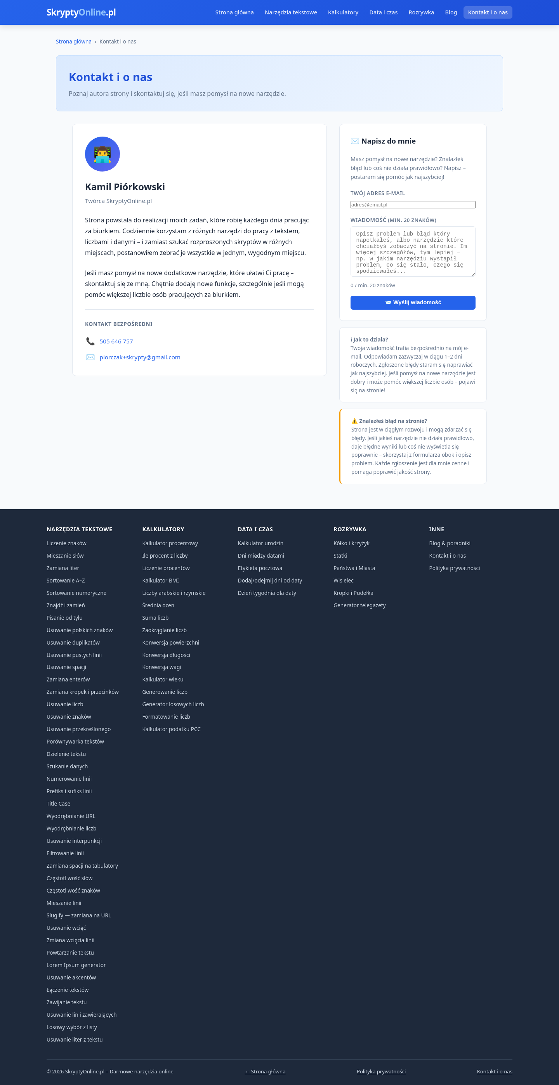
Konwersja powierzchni (170, 642)
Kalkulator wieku (162, 679)
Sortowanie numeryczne (76, 592)
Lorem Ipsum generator (76, 965)
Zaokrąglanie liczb (164, 630)
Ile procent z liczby (164, 555)
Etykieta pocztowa (260, 568)
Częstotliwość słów (69, 878)
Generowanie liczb (164, 691)
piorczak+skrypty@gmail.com (140, 357)
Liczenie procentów (165, 568)
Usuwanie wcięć (66, 927)
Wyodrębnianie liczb (71, 828)
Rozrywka (421, 12)
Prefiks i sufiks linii (69, 791)
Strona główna (234, 12)
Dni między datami (261, 555)
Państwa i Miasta (354, 568)
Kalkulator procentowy (170, 543)
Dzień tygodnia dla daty (267, 592)
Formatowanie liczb (166, 716)
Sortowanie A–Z (66, 580)
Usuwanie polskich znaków (80, 630)
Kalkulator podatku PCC (171, 729)
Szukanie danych (67, 766)
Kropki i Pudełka (353, 592)
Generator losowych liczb (173, 704)
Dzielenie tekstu (66, 753)
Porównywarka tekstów (75, 741)
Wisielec (343, 580)
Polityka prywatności (454, 568)
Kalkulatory (343, 12)
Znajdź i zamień (66, 605)
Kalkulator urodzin (260, 543)
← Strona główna (265, 1071)
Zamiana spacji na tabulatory (82, 865)
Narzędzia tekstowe (291, 12)
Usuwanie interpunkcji (74, 840)
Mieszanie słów (65, 555)
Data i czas (383, 12)
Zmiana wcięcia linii (70, 940)
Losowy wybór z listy (72, 1027)
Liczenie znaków (67, 543)
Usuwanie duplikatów (73, 642)
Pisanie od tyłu (65, 617)
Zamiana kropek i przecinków (83, 691)
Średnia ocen (158, 605)
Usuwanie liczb (65, 704)
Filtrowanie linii (65, 853)
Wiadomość (393, 220)
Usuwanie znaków (69, 716)
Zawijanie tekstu (67, 1002)
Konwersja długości (166, 655)
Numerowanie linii (69, 778)
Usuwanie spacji (66, 667)
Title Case (58, 803)
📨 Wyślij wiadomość (413, 302)
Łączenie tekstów (68, 989)
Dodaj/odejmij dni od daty (270, 580)
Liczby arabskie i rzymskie (173, 592)
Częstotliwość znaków (73, 890)
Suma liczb (155, 617)
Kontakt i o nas (488, 12)
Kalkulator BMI (160, 580)
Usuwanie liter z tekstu (75, 1039)
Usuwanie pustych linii (74, 655)
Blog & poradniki (450, 543)
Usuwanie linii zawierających (82, 1014)
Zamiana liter (63, 568)
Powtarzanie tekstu (70, 952)
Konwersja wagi (161, 667)
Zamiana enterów (68, 679)
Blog (451, 12)
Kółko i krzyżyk (351, 543)
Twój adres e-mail (378, 193)
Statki (340, 555)
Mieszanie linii (64, 902)
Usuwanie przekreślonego (79, 729)
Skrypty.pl (81, 12)
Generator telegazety (359, 605)
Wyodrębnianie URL (71, 816)
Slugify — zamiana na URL (79, 915)
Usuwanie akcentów (71, 977)
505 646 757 (116, 341)
